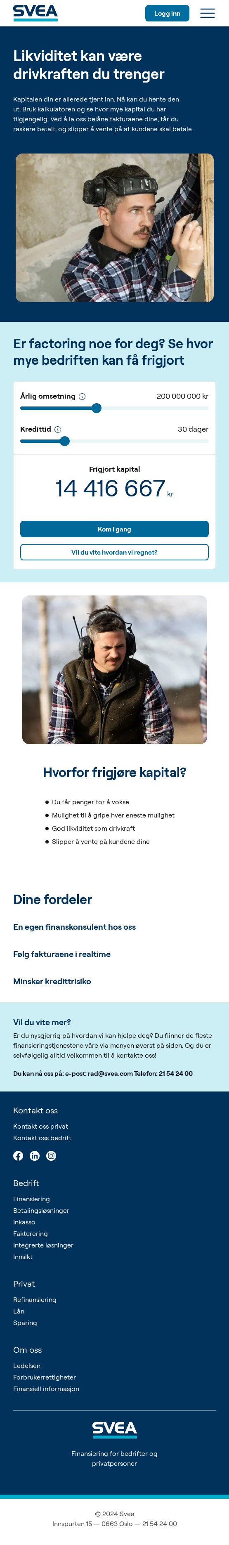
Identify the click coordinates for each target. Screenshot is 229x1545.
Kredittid (40, 428)
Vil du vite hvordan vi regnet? (114, 552)
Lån (18, 1311)
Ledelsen (26, 1365)
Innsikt (23, 1256)
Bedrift (26, 1183)
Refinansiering (35, 1299)
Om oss (27, 1349)
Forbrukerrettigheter (44, 1377)
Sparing (25, 1322)
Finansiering (31, 1199)
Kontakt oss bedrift (42, 1138)
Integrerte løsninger (43, 1245)
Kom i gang (114, 529)
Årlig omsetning (52, 395)
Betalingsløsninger (41, 1210)
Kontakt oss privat (40, 1126)
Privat (24, 1283)
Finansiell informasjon (46, 1388)
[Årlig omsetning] (82, 396)
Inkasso (24, 1222)
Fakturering (30, 1233)
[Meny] (207, 13)
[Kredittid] (57, 429)
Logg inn (167, 13)
